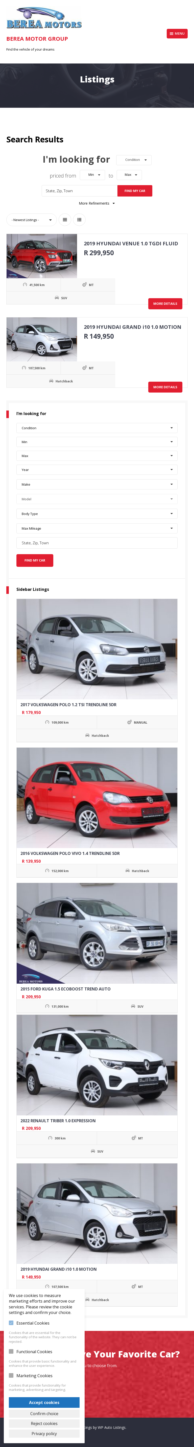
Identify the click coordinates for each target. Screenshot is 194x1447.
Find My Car (135, 189)
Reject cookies (44, 1423)
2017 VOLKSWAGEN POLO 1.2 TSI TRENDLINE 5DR (68, 702)
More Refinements (97, 202)
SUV (45, 297)
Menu (177, 33)
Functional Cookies (34, 1350)
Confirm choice (44, 1413)
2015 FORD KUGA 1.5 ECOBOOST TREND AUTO (65, 986)
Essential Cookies (33, 1322)
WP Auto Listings (112, 1424)
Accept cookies (44, 1401)
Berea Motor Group (37, 38)
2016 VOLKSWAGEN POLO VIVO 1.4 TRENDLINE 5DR (70, 851)
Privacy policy (44, 1433)
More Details (165, 302)
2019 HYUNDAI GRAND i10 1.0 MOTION (131, 325)
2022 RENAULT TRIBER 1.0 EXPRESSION (58, 1118)
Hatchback (45, 380)
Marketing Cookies (34, 1374)
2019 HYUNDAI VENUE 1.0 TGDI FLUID (130, 242)
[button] (134, 160)
